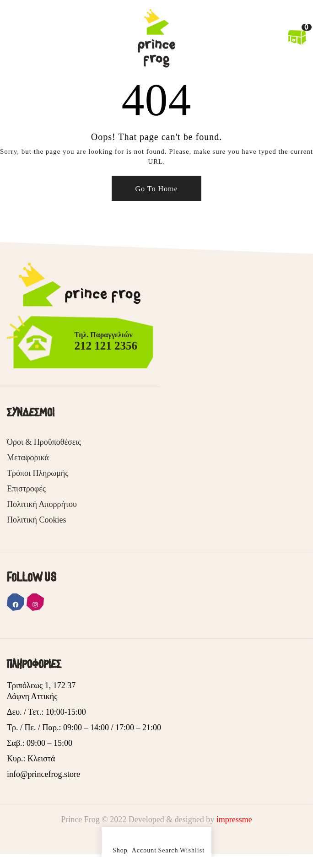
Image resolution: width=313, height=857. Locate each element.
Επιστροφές (26, 488)
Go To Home (156, 189)
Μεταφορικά (28, 457)
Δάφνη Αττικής (32, 696)
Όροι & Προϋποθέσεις (44, 442)
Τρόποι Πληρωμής (37, 473)
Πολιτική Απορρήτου (42, 504)
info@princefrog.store (43, 774)
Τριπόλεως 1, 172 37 (41, 685)
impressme (234, 819)
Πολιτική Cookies (36, 519)
